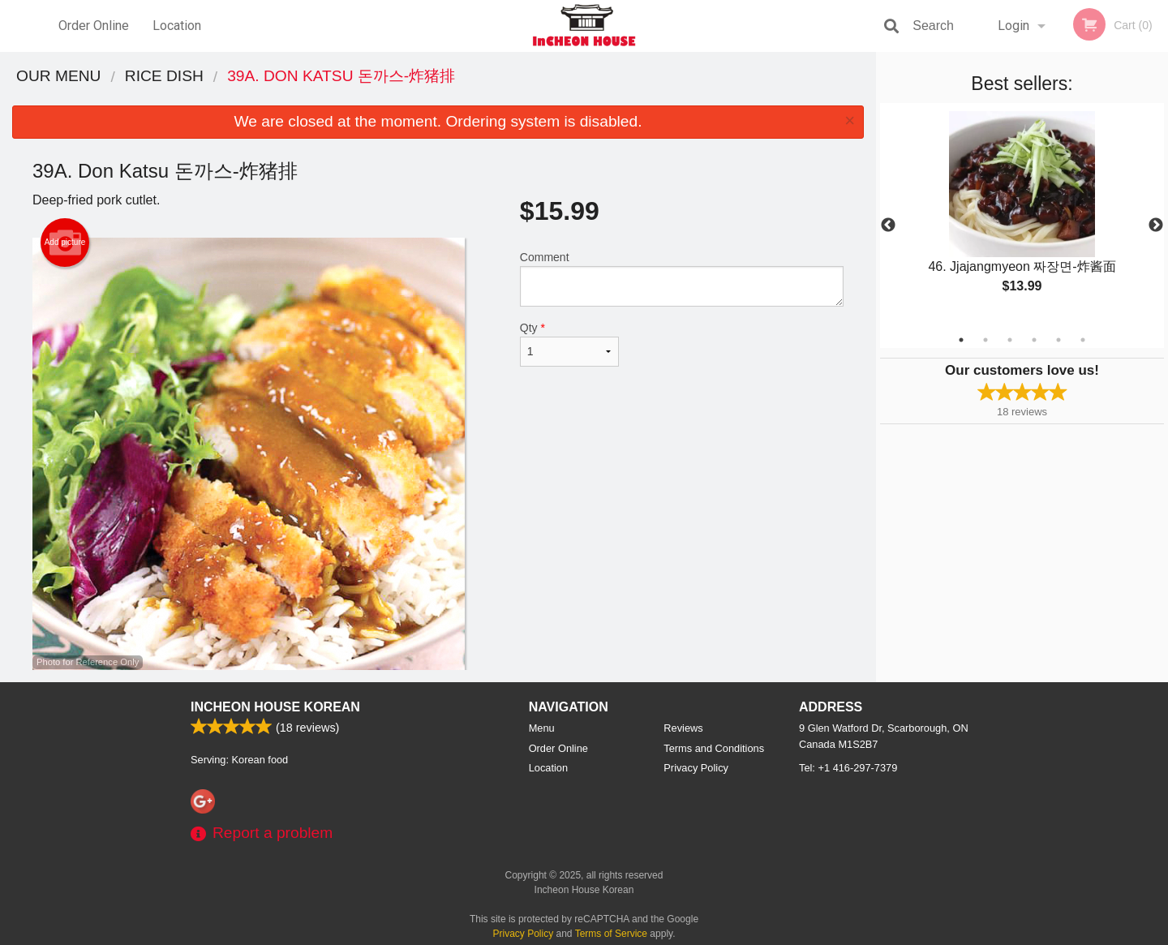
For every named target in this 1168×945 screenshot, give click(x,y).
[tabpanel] (1022, 215)
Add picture (65, 242)
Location (176, 25)
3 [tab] (1010, 340)
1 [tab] (961, 340)
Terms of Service (611, 933)
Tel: (848, 768)
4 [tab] (1034, 340)
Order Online (93, 25)
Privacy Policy (695, 768)
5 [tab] (1058, 340)
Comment (682, 279)
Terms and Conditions (713, 748)
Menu (542, 728)
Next (1156, 225)
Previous (888, 225)
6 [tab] (1083, 340)
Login (1013, 25)
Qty (569, 344)
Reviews (682, 728)
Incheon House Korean (275, 707)
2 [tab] (985, 340)
